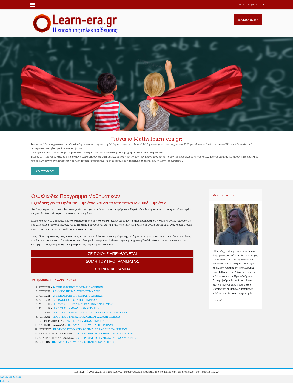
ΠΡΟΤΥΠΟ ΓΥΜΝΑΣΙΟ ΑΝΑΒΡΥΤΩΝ (76, 308)
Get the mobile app (10, 376)
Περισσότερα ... (221, 300)
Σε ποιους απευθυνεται (112, 253)
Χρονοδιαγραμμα (112, 268)
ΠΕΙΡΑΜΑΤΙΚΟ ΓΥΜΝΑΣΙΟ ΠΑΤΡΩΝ (90, 325)
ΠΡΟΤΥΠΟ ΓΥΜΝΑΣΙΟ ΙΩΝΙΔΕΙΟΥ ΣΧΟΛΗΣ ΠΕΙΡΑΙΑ (86, 316)
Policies (4, 380)
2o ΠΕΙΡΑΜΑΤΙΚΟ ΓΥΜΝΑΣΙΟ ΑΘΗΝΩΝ (78, 295)
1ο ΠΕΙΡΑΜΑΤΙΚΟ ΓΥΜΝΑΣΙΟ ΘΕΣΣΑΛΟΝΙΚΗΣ (106, 333)
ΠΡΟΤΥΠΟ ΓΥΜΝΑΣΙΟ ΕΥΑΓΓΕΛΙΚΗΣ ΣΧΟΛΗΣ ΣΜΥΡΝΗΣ (90, 312)
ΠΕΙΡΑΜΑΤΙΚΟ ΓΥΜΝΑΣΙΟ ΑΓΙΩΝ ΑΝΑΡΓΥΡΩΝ (83, 304)
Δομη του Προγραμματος (112, 261)
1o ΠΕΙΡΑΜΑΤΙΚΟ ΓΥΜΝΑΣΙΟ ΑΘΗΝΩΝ (78, 287)
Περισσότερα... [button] (45, 171)
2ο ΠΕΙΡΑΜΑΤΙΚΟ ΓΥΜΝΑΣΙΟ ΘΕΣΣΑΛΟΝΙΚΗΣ (106, 337)
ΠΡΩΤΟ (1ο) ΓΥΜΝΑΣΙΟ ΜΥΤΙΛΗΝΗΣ (88, 320)
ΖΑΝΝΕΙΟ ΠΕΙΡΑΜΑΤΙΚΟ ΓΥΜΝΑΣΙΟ (76, 291)
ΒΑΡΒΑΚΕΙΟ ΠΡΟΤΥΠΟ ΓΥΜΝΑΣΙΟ (75, 299)
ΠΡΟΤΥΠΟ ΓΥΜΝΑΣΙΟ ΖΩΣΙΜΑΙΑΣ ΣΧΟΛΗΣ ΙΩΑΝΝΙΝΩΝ (90, 329)
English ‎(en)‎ (247, 19)
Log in (261, 4)
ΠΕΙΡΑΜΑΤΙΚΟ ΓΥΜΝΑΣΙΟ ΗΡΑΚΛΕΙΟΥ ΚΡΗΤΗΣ (83, 341)
